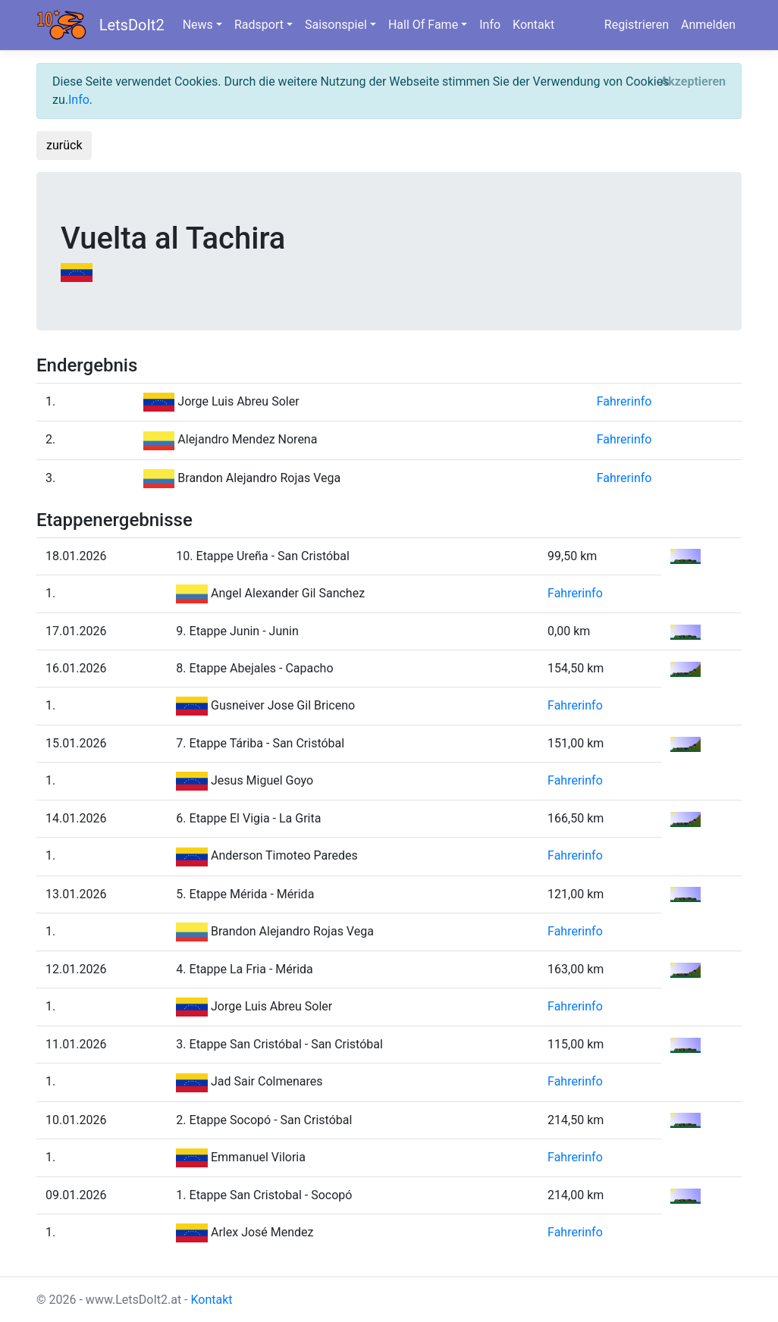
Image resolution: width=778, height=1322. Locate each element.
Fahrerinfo (624, 401)
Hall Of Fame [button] (423, 24)
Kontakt (533, 24)
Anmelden (708, 24)
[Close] (693, 82)
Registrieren (636, 24)
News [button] (198, 24)
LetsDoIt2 (132, 25)
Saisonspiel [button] (336, 24)
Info (489, 24)
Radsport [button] (259, 24)
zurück (64, 145)
